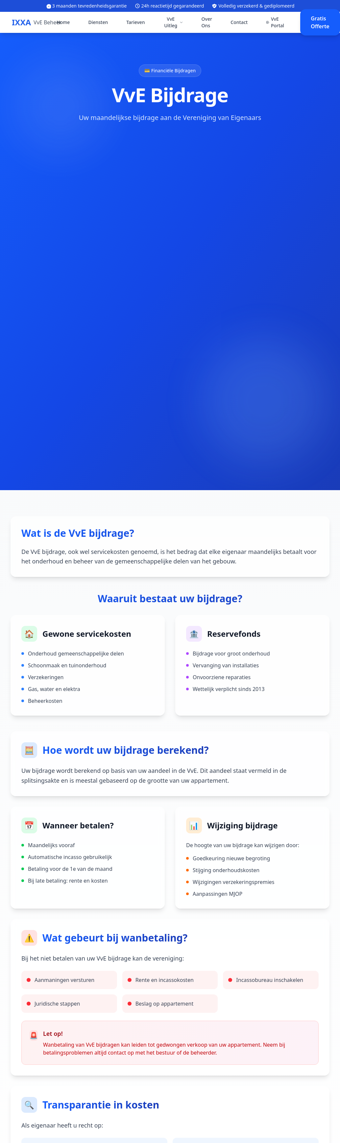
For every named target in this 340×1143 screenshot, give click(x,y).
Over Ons (207, 22)
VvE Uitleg (173, 22)
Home (63, 22)
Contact (239, 22)
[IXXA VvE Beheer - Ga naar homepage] (37, 22)
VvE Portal (275, 22)
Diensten (98, 22)
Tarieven (135, 22)
